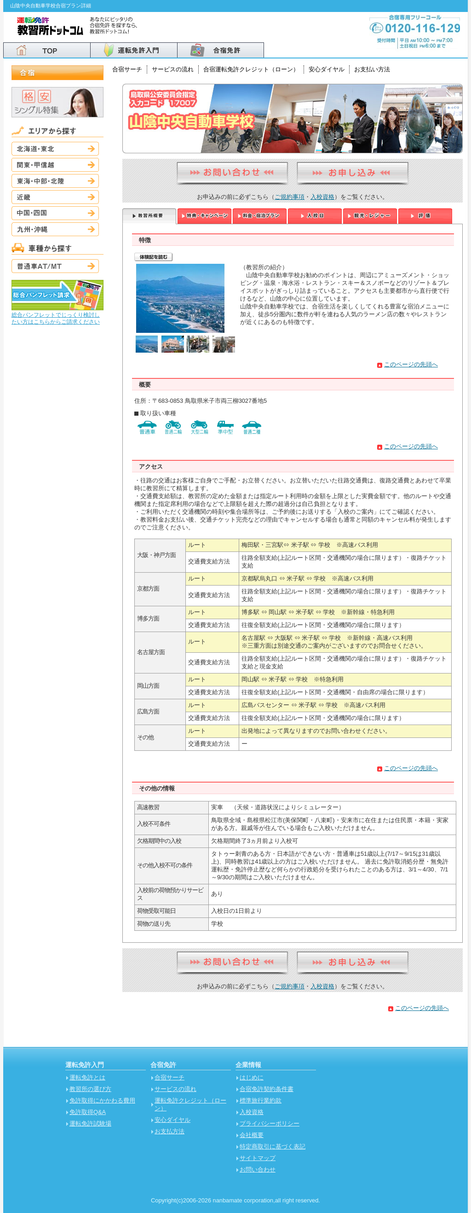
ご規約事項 (289, 196)
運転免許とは (87, 1077)
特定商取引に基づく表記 (272, 1146)
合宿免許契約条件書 (266, 1088)
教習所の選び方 (90, 1088)
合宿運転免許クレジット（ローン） (251, 69)
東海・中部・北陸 (55, 181)
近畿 (55, 197)
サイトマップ (258, 1158)
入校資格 (322, 196)
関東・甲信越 (55, 165)
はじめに (252, 1077)
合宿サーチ (127, 69)
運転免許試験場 (90, 1123)
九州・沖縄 (55, 229)
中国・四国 (55, 213)
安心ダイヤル (327, 69)
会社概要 (252, 1135)
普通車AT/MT (55, 266)
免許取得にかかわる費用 (102, 1100)
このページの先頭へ (411, 364)
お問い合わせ (258, 1169)
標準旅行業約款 (260, 1100)
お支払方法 (169, 1131)
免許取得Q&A (87, 1112)
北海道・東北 (55, 149)
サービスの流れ (173, 69)
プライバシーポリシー (269, 1123)
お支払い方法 (372, 69)
